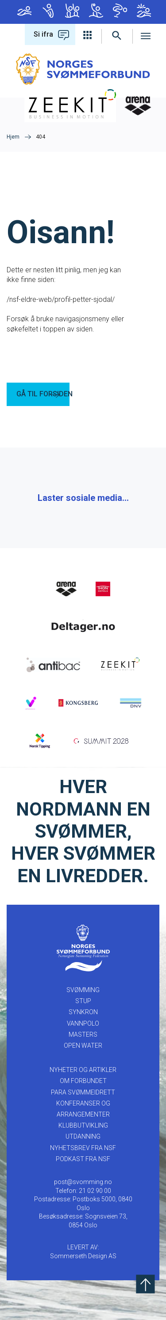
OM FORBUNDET (83, 1080)
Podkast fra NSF (83, 1158)
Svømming (24, 11)
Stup (48, 11)
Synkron (72, 11)
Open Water (144, 11)
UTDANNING (83, 1136)
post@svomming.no (83, 1181)
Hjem (13, 137)
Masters (120, 11)
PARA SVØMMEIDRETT (83, 1092)
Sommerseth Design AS (83, 1256)
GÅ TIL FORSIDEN (42, 394)
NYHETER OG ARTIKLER (83, 1069)
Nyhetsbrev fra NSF (83, 1147)
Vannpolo (96, 11)
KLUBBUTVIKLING (83, 1125)
